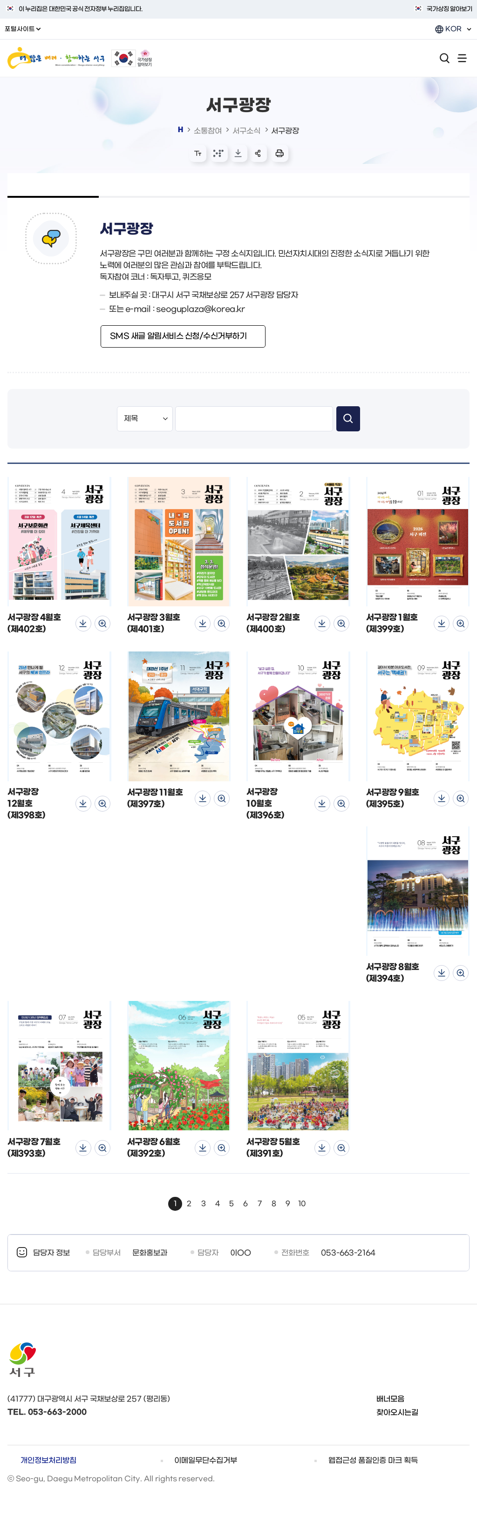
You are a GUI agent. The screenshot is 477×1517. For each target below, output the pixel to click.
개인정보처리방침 (48, 1460)
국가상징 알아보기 (449, 9)
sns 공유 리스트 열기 (258, 153)
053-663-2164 (348, 1253)
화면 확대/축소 (197, 153)
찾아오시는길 (397, 1412)
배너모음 (390, 1399)
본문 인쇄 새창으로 (279, 153)
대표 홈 (180, 129)
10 (302, 1204)
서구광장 (285, 131)
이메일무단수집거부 (205, 1460)
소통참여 (208, 131)
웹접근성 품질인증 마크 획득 (373, 1460)
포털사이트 (23, 29)
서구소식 (246, 131)
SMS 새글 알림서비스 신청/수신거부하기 (178, 336)
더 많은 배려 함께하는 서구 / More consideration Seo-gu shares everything (55, 58)
